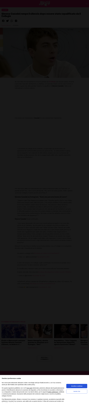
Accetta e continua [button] (76, 386)
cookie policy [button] (31, 384)
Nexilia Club (76, 391)
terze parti (29, 388)
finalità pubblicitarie (53, 392)
